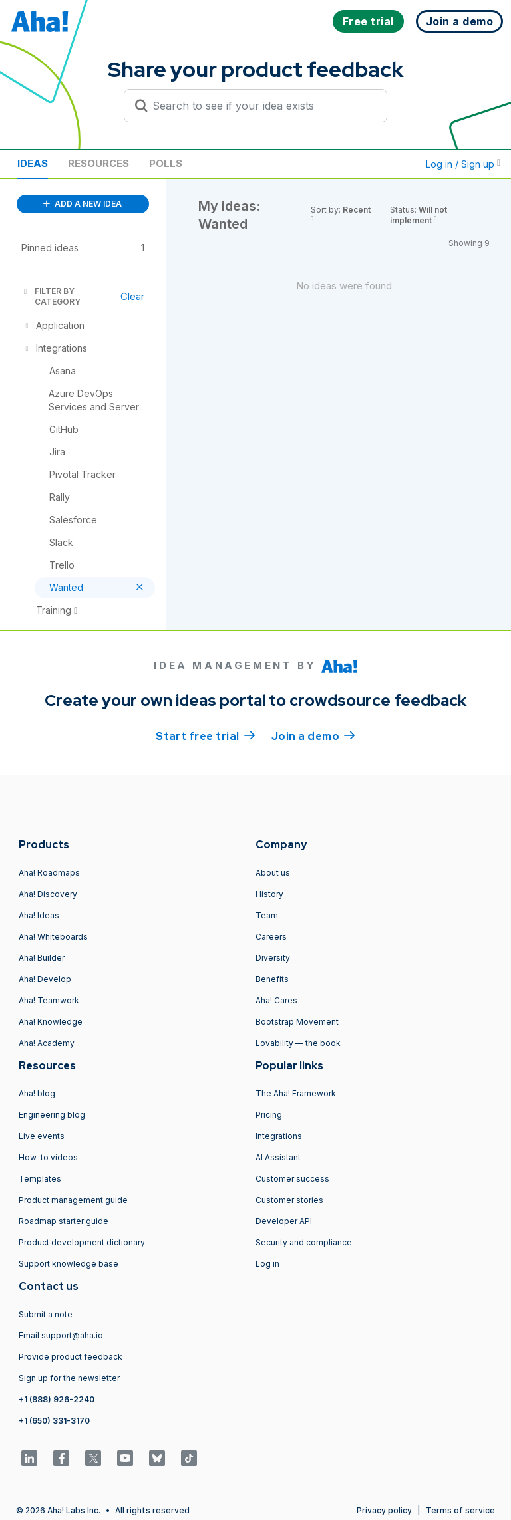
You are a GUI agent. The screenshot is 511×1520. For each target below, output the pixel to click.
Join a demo (313, 735)
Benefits (272, 979)
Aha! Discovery (48, 894)
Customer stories (289, 1200)
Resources (98, 163)
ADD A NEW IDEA (82, 204)
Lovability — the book (298, 1043)
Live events (42, 1136)
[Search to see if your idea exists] (261, 106)
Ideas (32, 163)
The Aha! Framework (296, 1093)
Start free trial (206, 735)
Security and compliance (304, 1242)
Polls (165, 163)
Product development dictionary (82, 1242)
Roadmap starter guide (63, 1221)
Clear (132, 296)
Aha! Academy (47, 1043)
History (269, 894)
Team (267, 915)
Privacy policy (384, 1510)
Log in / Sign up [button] (463, 164)
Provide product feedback (70, 1357)
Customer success (292, 1179)
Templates (40, 1179)
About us (273, 873)
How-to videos (48, 1157)
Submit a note (46, 1314)
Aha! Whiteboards (53, 937)
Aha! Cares (276, 1000)
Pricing (269, 1115)
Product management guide (73, 1200)
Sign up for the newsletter (69, 1378)
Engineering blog (52, 1115)
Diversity (273, 958)
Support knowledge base (68, 1264)
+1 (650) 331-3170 (54, 1421)
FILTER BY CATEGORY (51, 296)
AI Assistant (278, 1157)
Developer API (284, 1221)
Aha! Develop (45, 979)
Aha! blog (37, 1093)
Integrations (279, 1136)
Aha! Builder (42, 958)
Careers (271, 937)
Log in (267, 1264)
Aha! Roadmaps (49, 873)
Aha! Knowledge (51, 1022)
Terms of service (460, 1510)
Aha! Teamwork (49, 1000)
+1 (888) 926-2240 (56, 1399)
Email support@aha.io (61, 1335)
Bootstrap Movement (297, 1022)
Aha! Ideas (39, 915)
